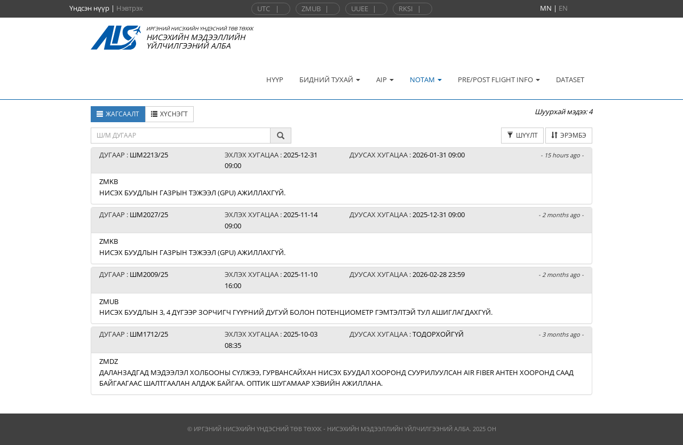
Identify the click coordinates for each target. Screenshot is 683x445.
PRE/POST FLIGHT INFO (499, 79)
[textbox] (181, 136)
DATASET (570, 79)
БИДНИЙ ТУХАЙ (329, 79)
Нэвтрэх (129, 8)
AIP (385, 79)
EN (563, 8)
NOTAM (426, 79)
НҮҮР (274, 79)
